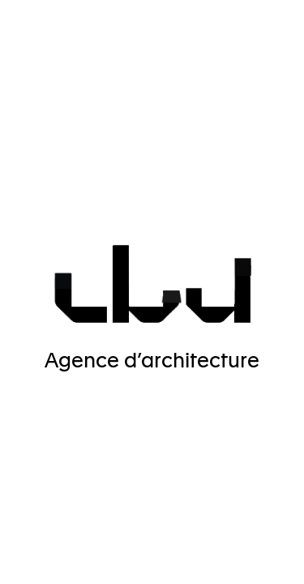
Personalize (155, 516)
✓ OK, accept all (155, 475)
